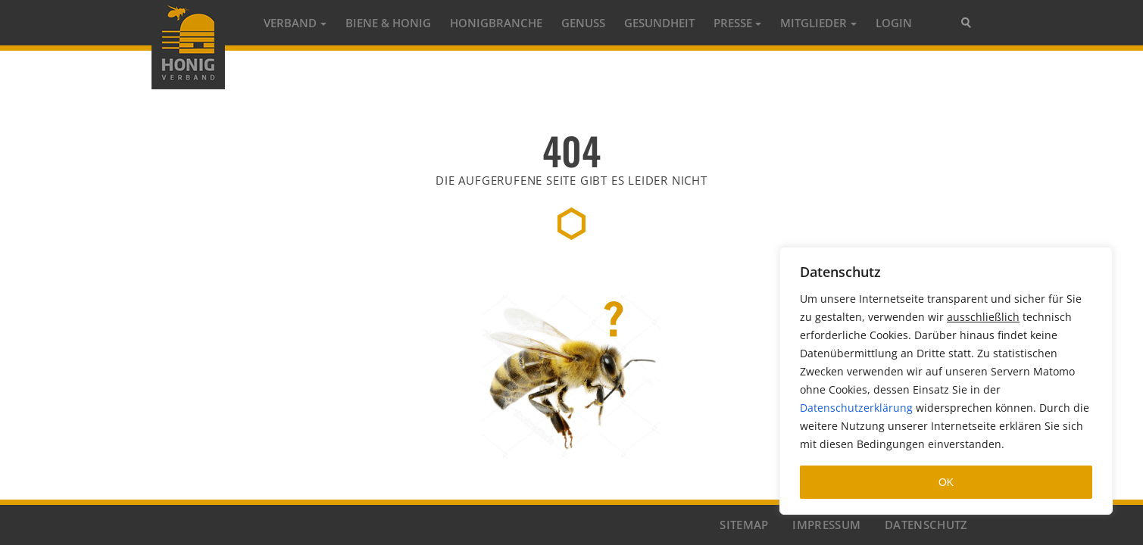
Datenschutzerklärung (856, 407)
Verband (290, 22)
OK (946, 482)
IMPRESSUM (826, 524)
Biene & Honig (388, 22)
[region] (946, 381)
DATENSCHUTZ (926, 524)
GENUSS (583, 22)
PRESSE (733, 22)
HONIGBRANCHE (496, 22)
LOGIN (894, 22)
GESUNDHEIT (659, 22)
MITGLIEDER (813, 22)
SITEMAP (744, 524)
